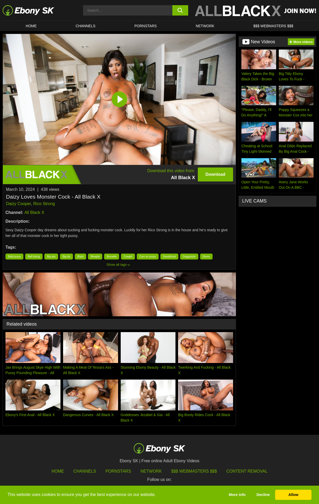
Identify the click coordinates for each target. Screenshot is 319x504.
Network (205, 26)
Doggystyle (189, 256)
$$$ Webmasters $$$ (273, 26)
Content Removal (247, 471)
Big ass (51, 256)
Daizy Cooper (18, 203)
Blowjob (95, 256)
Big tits (66, 256)
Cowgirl (128, 256)
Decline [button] (263, 495)
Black (80, 256)
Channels (85, 26)
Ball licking (34, 256)
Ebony (206, 256)
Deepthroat (169, 256)
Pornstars (145, 26)
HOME (31, 26)
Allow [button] (293, 495)
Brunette (112, 256)
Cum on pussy (147, 256)
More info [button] (237, 495)
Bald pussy (14, 256)
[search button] (180, 10)
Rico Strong (44, 203)
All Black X (34, 212)
